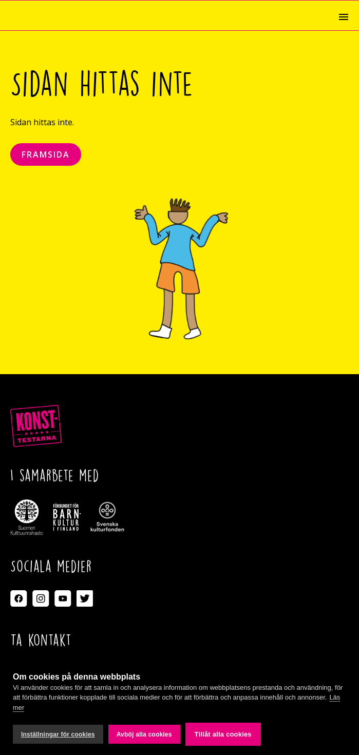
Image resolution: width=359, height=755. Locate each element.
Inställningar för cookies (58, 734)
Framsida (46, 154)
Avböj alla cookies (144, 734)
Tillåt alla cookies (223, 734)
